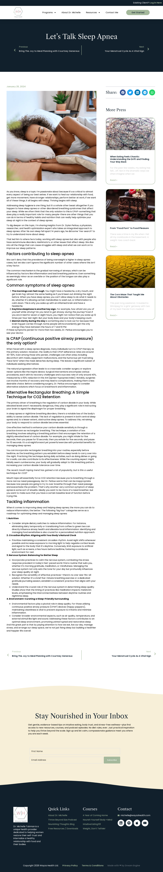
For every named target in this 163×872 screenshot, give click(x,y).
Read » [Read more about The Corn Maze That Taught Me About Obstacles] (113, 315)
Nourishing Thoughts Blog (61, 824)
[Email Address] (65, 760)
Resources (93, 12)
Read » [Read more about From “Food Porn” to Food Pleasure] (113, 246)
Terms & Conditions (93, 865)
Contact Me (112, 12)
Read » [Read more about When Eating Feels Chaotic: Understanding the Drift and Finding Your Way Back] (113, 180)
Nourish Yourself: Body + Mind (97, 819)
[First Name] (74, 751)
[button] (123, 92)
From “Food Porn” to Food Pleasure (129, 228)
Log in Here (156, 2)
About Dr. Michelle (71, 12)
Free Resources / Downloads (63, 828)
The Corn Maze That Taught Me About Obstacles (127, 296)
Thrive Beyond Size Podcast (62, 819)
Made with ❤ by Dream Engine (124, 865)
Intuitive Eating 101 (92, 824)
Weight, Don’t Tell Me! (94, 828)
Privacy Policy (70, 865)
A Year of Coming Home (95, 815)
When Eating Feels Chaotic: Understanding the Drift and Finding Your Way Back (129, 159)
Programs (49, 12)
